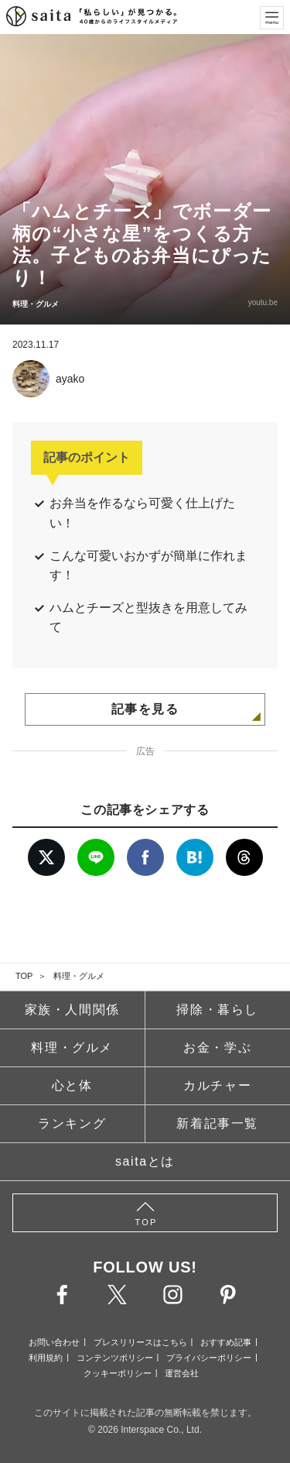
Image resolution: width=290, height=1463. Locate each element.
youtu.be (263, 302)
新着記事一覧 (217, 1123)
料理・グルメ (78, 975)
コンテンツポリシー (115, 1357)
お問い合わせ (54, 1342)
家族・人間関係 (72, 1009)
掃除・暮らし (217, 1009)
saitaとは (145, 1161)
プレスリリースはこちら (140, 1342)
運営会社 (182, 1373)
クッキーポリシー (118, 1373)
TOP (23, 975)
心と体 (72, 1085)
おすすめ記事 (225, 1342)
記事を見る (145, 709)
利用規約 (46, 1357)
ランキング (72, 1123)
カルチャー (217, 1085)
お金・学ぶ (217, 1047)
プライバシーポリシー (208, 1357)
